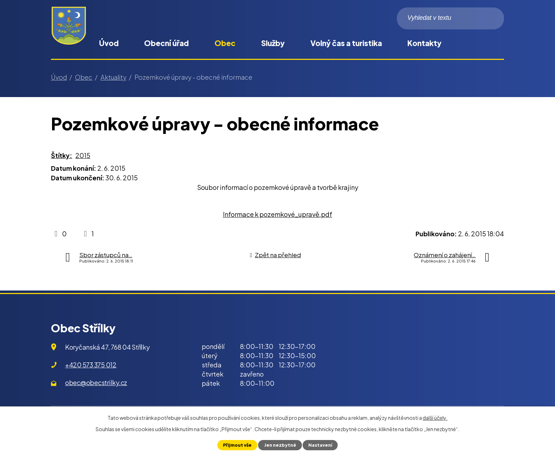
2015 (82, 155)
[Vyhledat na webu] (450, 18)
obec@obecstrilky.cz (96, 382)
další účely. (435, 417)
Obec (224, 43)
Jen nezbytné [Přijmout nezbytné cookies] (280, 445)
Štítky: (61, 155)
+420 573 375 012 (90, 365)
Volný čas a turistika (346, 43)
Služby (273, 43)
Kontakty (424, 43)
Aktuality (113, 77)
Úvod (109, 43)
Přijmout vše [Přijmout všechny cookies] (237, 445)
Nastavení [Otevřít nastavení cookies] (320, 445)
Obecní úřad (166, 43)
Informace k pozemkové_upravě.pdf (277, 214)
